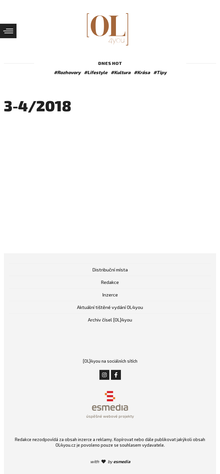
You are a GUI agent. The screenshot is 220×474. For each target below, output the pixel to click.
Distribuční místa (110, 269)
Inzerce (110, 294)
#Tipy (159, 72)
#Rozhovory (67, 72)
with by (110, 461)
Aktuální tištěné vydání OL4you (110, 307)
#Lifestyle (95, 72)
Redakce (110, 282)
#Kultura (120, 72)
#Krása (142, 72)
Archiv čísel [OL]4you (110, 319)
